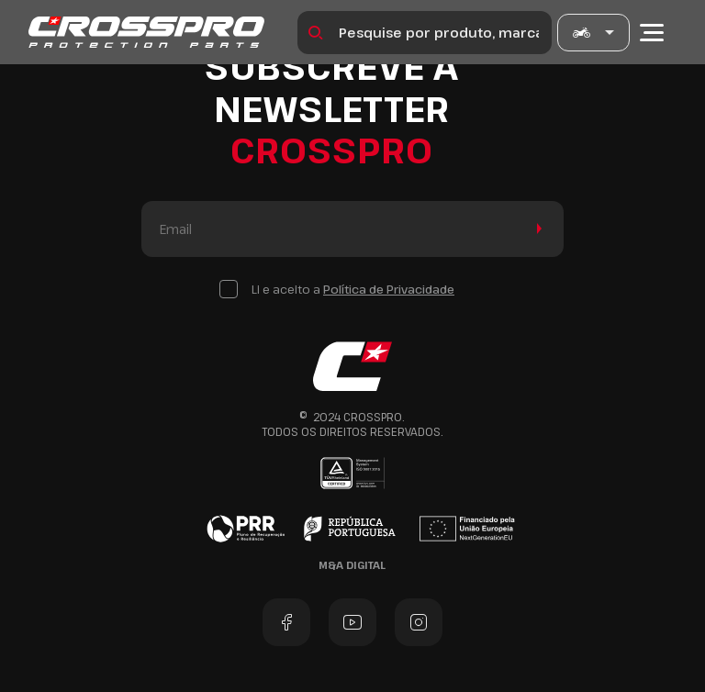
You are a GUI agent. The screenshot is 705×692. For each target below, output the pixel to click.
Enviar (536, 229)
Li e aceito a (353, 289)
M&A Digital (352, 565)
